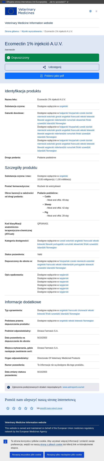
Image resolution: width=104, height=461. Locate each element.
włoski (83, 116)
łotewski (91, 116)
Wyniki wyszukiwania (32, 31)
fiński (88, 120)
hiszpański (74, 113)
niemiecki (41, 116)
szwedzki (41, 123)
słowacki (89, 264)
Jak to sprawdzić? (58, 2)
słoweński (80, 120)
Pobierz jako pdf (52, 75)
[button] (52, 67)
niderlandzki (60, 120)
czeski (82, 113)
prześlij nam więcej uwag (51, 408)
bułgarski (63, 113)
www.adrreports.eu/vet (73, 387)
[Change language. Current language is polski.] (90, 11)
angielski (63, 106)
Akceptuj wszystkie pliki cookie (26, 455)
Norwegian (61, 123)
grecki (58, 116)
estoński (51, 116)
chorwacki (82, 310)
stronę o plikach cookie (51, 444)
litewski (40, 120)
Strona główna (12, 31)
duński (89, 113)
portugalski (58, 244)
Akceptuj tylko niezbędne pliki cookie (64, 455)
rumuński (71, 120)
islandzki (51, 123)
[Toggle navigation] (96, 11)
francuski (75, 116)
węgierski (49, 120)
